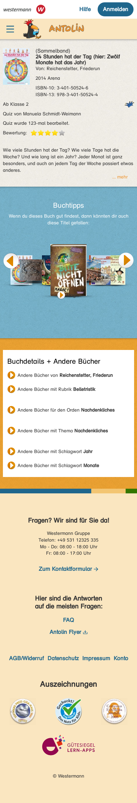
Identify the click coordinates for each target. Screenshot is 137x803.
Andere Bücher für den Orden (66, 410)
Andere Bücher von (65, 375)
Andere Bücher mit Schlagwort (54, 451)
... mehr (120, 177)
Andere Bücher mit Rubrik (56, 389)
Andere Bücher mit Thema (62, 430)
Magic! (74, 295)
